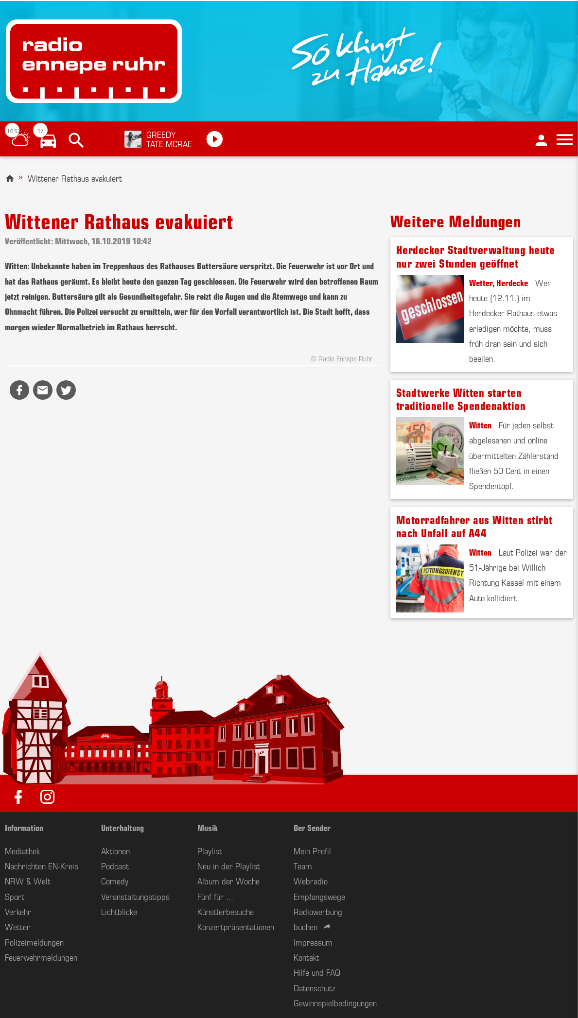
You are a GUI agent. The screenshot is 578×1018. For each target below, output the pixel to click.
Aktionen (115, 850)
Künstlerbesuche (225, 911)
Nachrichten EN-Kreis (41, 865)
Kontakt (306, 956)
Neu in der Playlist (228, 865)
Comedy (114, 880)
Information (24, 827)
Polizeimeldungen (34, 941)
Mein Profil (312, 850)
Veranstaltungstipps (135, 896)
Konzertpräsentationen (235, 926)
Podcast (115, 865)
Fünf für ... (215, 896)
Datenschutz (314, 987)
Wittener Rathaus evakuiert (75, 177)
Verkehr (18, 911)
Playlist (209, 850)
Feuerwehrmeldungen (41, 956)
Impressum (313, 941)
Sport (14, 896)
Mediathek (22, 850)
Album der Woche (228, 880)
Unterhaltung (122, 827)
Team (303, 865)
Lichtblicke (119, 911)
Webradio (311, 880)
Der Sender (312, 827)
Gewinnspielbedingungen (335, 1002)
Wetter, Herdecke (498, 282)
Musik (207, 827)
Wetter (17, 926)
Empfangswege (319, 896)
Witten (480, 424)
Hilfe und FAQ (317, 972)
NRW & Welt (28, 880)
